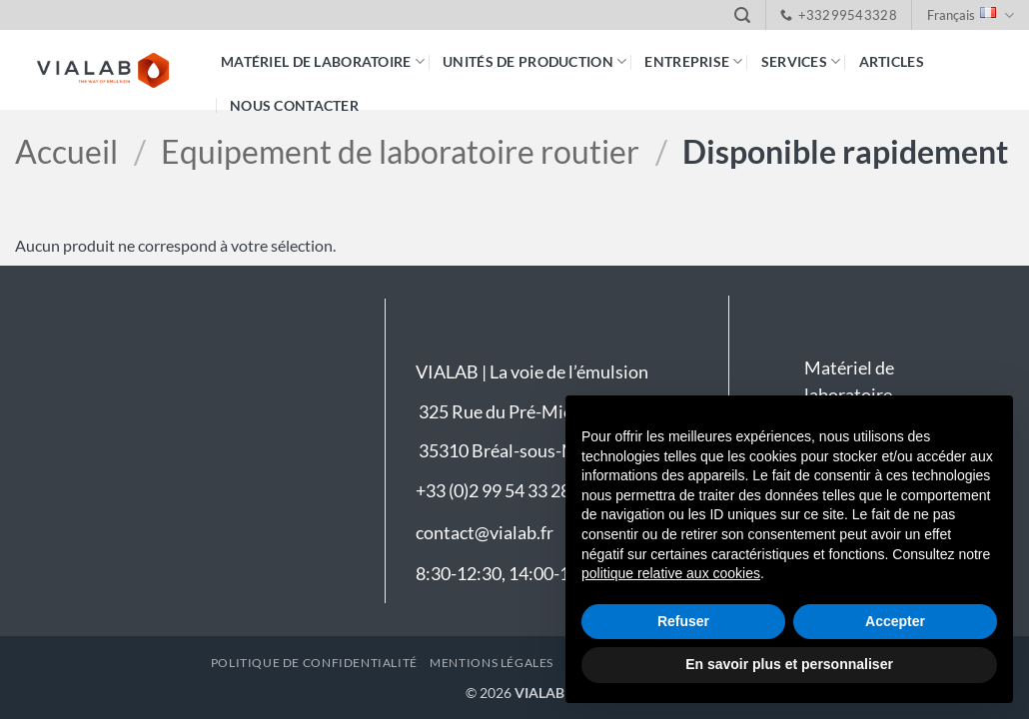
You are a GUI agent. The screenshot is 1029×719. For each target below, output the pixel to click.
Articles (891, 61)
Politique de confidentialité (314, 662)
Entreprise (693, 61)
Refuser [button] (683, 621)
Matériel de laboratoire (323, 61)
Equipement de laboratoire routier (400, 151)
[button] (742, 15)
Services (801, 61)
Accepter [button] (895, 621)
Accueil (66, 151)
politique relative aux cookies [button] (670, 573)
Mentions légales (491, 662)
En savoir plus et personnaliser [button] (789, 664)
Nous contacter (294, 105)
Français (970, 15)
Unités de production (534, 61)
